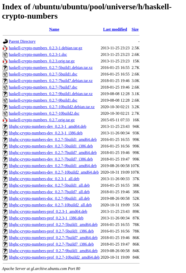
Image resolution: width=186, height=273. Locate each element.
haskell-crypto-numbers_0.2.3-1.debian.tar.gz (45, 48)
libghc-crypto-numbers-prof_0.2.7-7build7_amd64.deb (53, 238)
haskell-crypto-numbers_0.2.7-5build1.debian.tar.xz (51, 67)
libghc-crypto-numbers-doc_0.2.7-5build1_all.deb (49, 185)
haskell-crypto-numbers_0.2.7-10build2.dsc (44, 113)
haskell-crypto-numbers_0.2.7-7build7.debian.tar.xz (51, 81)
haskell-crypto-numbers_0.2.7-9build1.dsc (43, 100)
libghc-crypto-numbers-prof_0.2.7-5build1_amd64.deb (53, 224)
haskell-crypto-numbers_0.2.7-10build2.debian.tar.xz (52, 107)
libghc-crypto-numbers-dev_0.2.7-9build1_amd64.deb (53, 166)
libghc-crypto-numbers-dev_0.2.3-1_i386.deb (46, 133)
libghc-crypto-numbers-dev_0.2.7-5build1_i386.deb (51, 146)
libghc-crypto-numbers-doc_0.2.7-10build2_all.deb (50, 205)
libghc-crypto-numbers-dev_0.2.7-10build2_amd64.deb (54, 172)
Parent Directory (22, 41)
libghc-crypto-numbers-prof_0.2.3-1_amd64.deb (48, 211)
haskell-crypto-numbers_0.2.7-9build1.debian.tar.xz (51, 94)
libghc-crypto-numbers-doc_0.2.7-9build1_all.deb (49, 198)
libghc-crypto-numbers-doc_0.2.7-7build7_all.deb (49, 192)
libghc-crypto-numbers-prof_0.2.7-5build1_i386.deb (51, 231)
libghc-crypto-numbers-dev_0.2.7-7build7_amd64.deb (53, 152)
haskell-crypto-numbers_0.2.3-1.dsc (38, 54)
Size (135, 29)
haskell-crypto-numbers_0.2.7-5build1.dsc (43, 74)
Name (54, 29)
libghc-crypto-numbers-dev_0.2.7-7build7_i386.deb (51, 159)
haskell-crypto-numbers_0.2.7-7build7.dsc (43, 87)
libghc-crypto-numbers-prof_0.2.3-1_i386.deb (46, 218)
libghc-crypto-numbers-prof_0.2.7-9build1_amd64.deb (53, 251)
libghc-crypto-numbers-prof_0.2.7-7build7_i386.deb (51, 244)
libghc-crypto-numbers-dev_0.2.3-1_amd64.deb (47, 126)
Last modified (115, 29)
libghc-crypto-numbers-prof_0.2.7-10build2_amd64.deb (54, 257)
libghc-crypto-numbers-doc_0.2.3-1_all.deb (44, 179)
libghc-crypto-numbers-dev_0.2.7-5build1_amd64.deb (53, 139)
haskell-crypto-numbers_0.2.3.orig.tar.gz (42, 61)
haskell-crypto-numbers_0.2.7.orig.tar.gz (42, 120)
